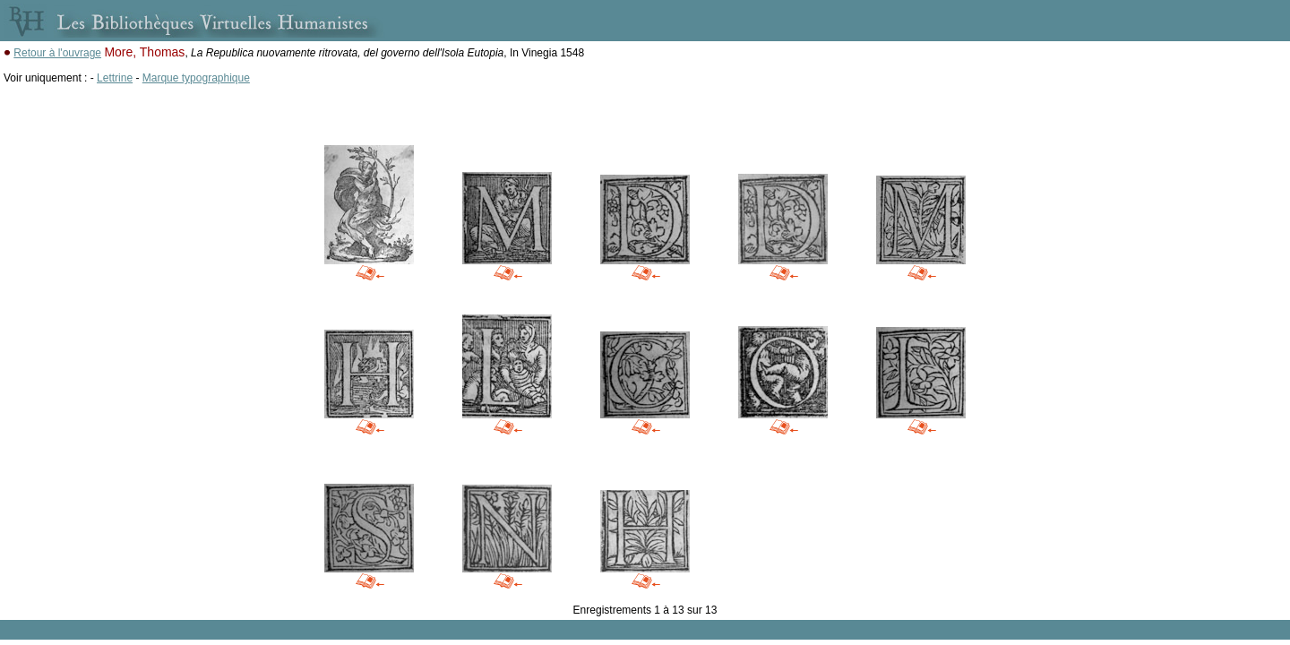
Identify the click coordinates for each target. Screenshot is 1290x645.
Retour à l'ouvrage (57, 53)
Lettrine (115, 78)
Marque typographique (196, 78)
